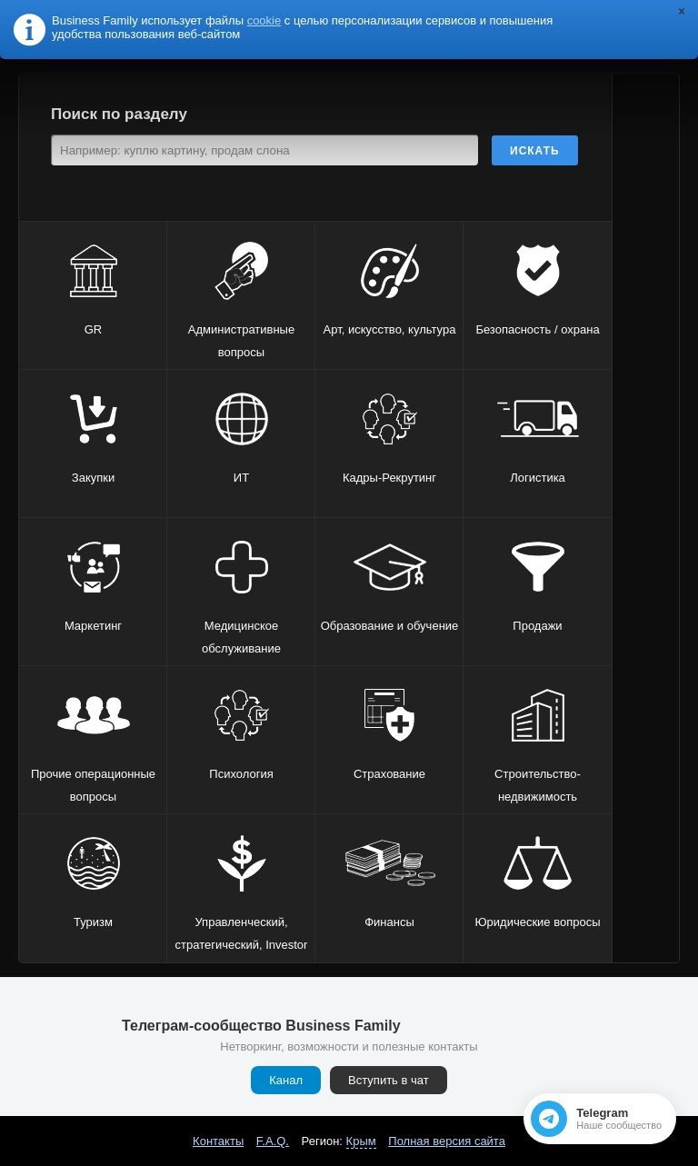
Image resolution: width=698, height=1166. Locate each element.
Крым (361, 1141)
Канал (286, 1080)
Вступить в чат (388, 1080)
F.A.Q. (272, 1141)
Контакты (218, 1141)
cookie (264, 20)
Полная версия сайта (446, 1141)
